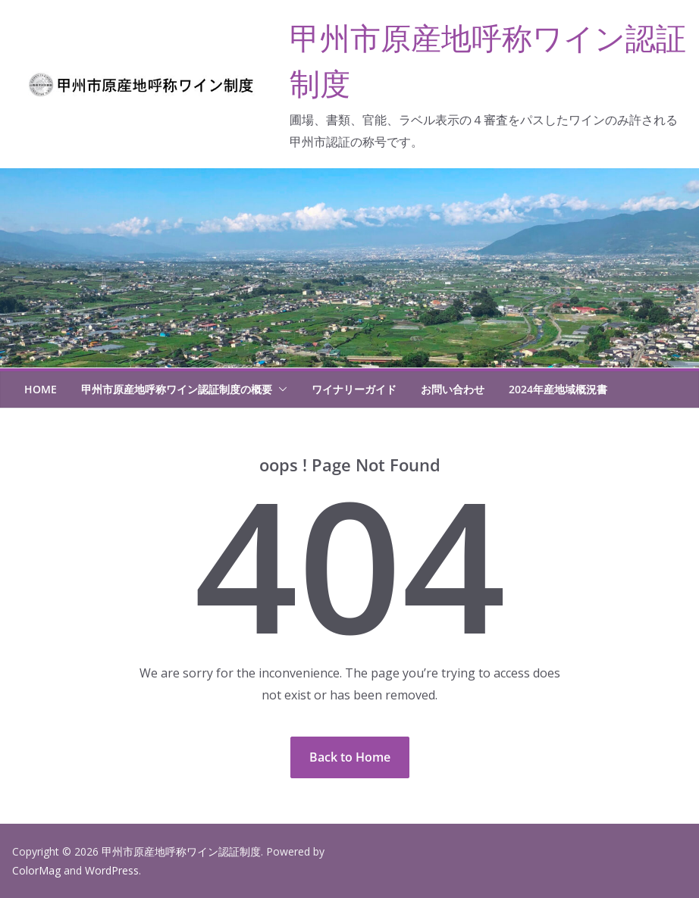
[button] (279, 389)
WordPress (112, 870)
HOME (40, 389)
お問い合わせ (452, 389)
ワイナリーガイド (354, 389)
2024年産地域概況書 (558, 389)
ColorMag (36, 870)
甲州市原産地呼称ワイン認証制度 (181, 851)
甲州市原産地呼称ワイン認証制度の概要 (176, 389)
